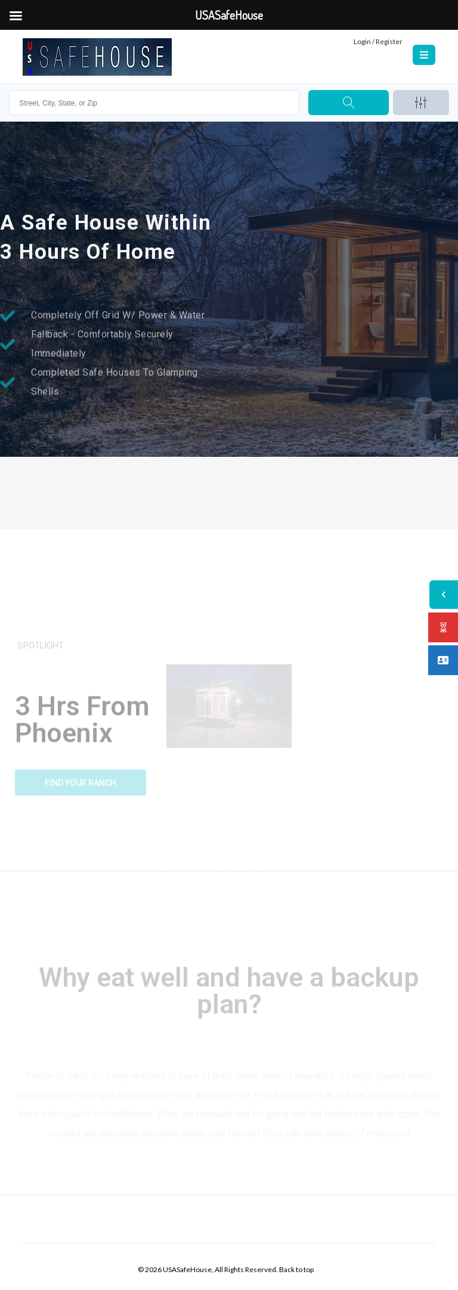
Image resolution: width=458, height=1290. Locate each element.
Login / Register (378, 41)
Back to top (296, 1269)
